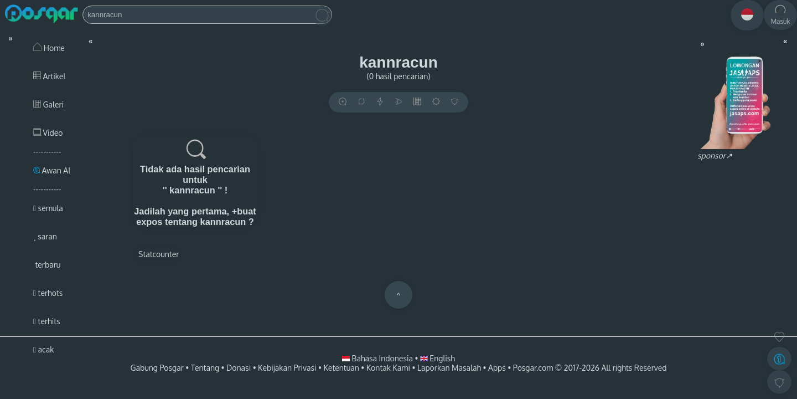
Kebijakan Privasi (287, 367)
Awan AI (51, 170)
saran (45, 236)
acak (43, 349)
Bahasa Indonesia (378, 358)
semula (48, 208)
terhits (46, 321)
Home (49, 48)
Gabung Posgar (156, 367)
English (437, 358)
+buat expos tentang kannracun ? (196, 216)
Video (48, 132)
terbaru (46, 264)
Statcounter (158, 254)
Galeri (48, 104)
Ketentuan (341, 367)
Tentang (205, 367)
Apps (497, 367)
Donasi (238, 367)
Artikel (49, 76)
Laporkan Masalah (449, 367)
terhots (48, 293)
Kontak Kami (388, 367)
